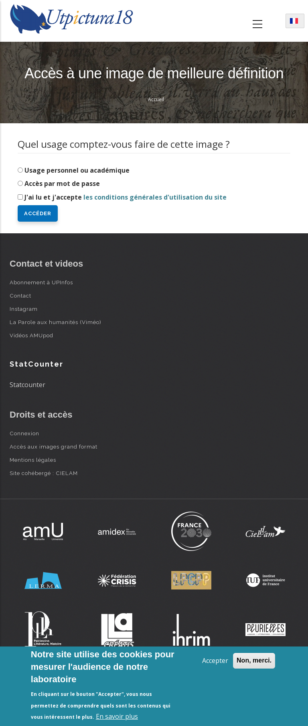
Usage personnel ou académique (77, 170)
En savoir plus (117, 716)
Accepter (215, 660)
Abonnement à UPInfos (41, 282)
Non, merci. (254, 660)
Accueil (156, 99)
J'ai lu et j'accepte (125, 197)
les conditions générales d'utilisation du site (155, 197)
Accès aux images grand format (53, 446)
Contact (20, 295)
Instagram (24, 309)
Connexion (24, 433)
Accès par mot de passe (62, 183)
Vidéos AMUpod (31, 335)
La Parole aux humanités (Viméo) (55, 322)
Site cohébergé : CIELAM (44, 473)
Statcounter (27, 384)
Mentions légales (33, 460)
